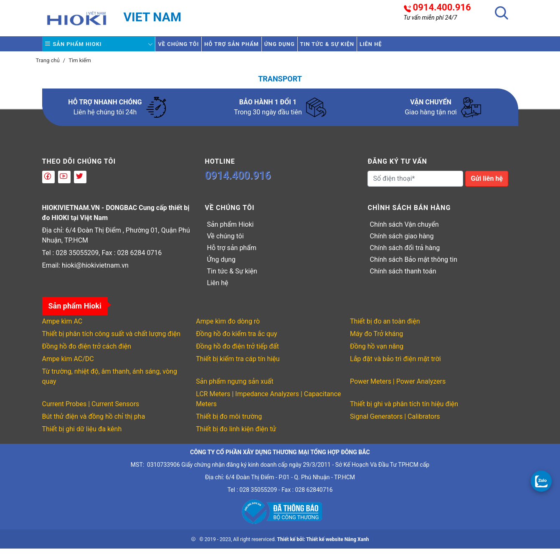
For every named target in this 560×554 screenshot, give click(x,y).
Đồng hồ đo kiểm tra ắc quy (236, 339)
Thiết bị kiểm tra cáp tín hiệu (237, 364)
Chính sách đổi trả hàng (405, 253)
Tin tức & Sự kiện (378, 46)
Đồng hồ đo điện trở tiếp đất (237, 352)
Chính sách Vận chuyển (404, 230)
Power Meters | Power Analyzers (398, 387)
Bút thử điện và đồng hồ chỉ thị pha (93, 422)
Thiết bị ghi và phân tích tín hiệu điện (404, 409)
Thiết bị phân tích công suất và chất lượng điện (111, 339)
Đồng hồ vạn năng (376, 352)
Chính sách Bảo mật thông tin (413, 265)
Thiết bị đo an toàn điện (385, 327)
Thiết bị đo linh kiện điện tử (236, 434)
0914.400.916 (442, 7)
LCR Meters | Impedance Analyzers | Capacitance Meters (268, 404)
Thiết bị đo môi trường (229, 422)
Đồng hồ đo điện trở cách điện (87, 352)
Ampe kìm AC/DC (68, 364)
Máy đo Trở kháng (376, 339)
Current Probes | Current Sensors (90, 409)
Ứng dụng (316, 46)
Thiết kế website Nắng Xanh (337, 545)
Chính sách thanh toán (403, 277)
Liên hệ (435, 46)
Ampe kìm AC (62, 327)
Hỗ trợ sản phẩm (253, 46)
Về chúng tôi (185, 46)
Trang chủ (48, 66)
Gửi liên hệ (486, 184)
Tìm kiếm (79, 66)
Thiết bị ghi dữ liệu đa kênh (82, 434)
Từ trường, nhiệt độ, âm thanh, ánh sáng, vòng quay (109, 382)
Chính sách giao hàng (401, 241)
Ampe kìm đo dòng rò (228, 327)
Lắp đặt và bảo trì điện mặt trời (395, 364)
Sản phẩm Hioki (81, 47)
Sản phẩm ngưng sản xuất (234, 387)
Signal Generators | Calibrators (395, 422)
